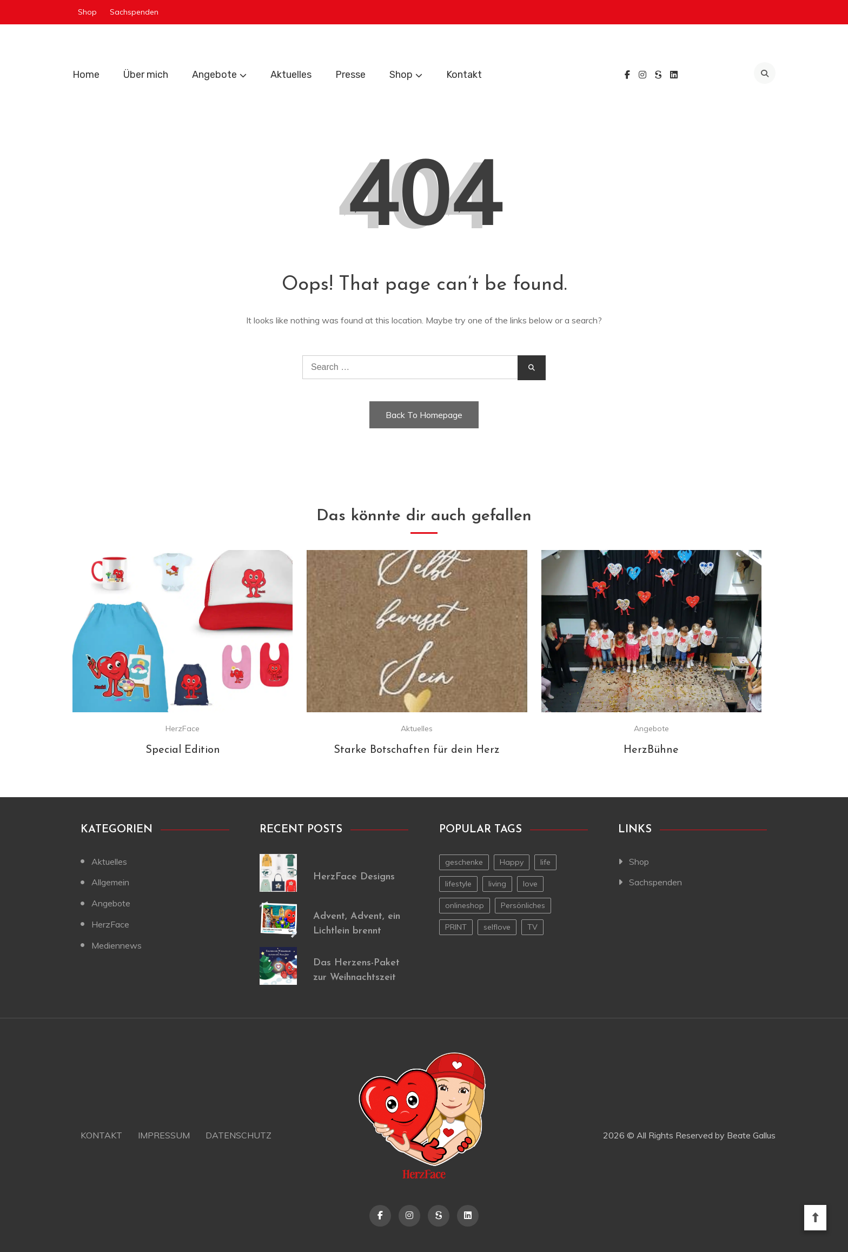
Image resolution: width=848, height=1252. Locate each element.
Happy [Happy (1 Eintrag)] (512, 862)
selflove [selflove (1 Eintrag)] (497, 927)
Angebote (214, 75)
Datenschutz (238, 1135)
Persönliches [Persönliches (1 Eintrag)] (523, 905)
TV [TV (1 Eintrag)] (532, 927)
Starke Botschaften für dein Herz (417, 750)
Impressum (164, 1135)
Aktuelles (291, 75)
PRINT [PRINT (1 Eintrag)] (456, 927)
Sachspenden (134, 12)
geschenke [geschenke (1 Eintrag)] (464, 862)
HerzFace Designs (354, 877)
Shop (87, 12)
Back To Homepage (424, 414)
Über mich (145, 75)
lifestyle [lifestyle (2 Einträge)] (458, 884)
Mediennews (116, 945)
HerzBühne (651, 750)
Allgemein (110, 882)
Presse (350, 75)
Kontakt (464, 75)
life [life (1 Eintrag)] (545, 862)
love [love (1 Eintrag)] (530, 884)
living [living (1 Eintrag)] (497, 884)
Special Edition (182, 750)
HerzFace (182, 728)
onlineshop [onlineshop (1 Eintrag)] (464, 905)
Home (86, 75)
